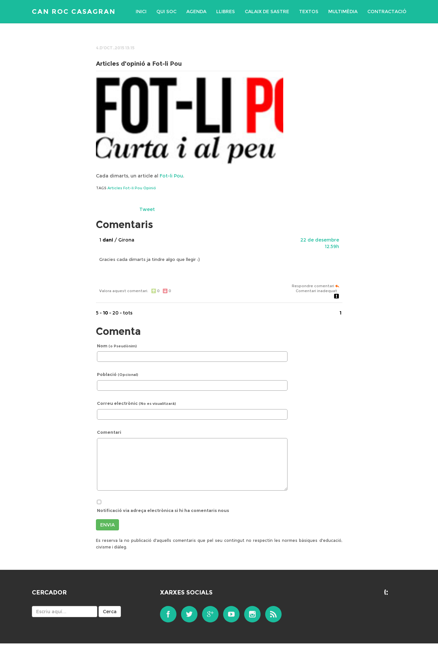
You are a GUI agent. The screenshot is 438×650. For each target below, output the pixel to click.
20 (115, 313)
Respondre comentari (315, 286)
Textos (308, 11)
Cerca (110, 612)
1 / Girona (116, 240)
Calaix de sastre (267, 11)
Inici (141, 11)
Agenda (196, 11)
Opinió (149, 188)
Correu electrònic (136, 403)
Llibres (225, 11)
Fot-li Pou (171, 176)
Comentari (109, 432)
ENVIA (107, 525)
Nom (117, 345)
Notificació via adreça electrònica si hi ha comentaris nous (163, 510)
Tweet (147, 209)
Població (117, 374)
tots (127, 313)
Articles (114, 188)
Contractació (386, 11)
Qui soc (166, 11)
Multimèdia (342, 11)
